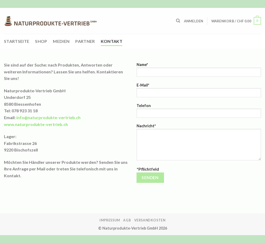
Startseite (16, 41)
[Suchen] (178, 21)
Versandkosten (150, 220)
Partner (85, 41)
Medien (61, 41)
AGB (127, 220)
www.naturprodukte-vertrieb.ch (36, 124)
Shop (41, 41)
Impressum (109, 220)
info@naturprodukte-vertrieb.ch (48, 117)
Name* (199, 71)
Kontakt (111, 41)
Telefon (199, 112)
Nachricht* (199, 144)
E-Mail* (199, 92)
